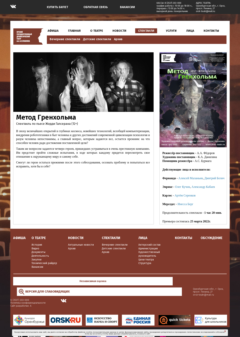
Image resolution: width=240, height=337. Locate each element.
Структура (144, 263)
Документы (38, 252)
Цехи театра (146, 259)
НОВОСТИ (119, 30)
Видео (35, 248)
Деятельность (40, 255)
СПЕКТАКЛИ (146, 30)
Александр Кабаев (203, 186)
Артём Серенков (185, 195)
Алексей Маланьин (190, 178)
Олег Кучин (182, 186)
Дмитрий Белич (214, 178)
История (37, 244)
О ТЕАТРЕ (96, 30)
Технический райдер (44, 263)
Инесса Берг (185, 204)
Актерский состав (149, 244)
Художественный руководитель (149, 253)
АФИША (53, 30)
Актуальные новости (81, 244)
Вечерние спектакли (65, 39)
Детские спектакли (97, 39)
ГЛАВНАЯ (74, 30)
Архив (118, 39)
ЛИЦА (190, 30)
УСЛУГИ (171, 30)
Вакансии (37, 267)
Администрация (148, 248)
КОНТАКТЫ (211, 30)
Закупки (36, 259)
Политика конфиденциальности (169, 281)
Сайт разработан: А (161, 284)
